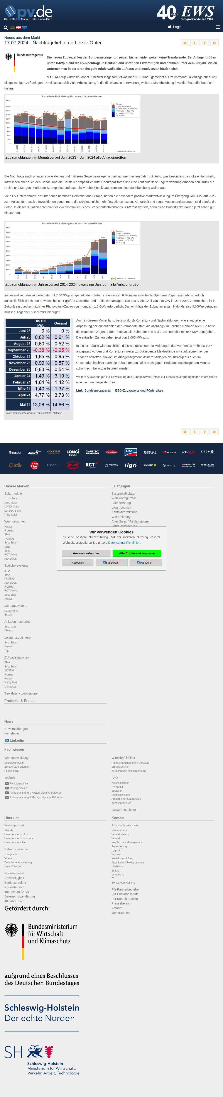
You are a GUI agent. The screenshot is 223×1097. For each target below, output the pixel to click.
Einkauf (116, 870)
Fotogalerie (10, 854)
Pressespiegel (14, 873)
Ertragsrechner (120, 766)
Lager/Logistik (121, 507)
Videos (8, 858)
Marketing (117, 866)
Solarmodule (13, 493)
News (9, 721)
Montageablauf (15, 788)
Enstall (8, 614)
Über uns (11, 818)
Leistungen (121, 486)
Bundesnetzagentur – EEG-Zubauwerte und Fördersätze (119, 390)
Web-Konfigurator (124, 498)
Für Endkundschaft (125, 894)
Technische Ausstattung (18, 862)
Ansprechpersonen (125, 825)
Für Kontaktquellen (125, 899)
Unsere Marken (16, 486)
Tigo (6, 650)
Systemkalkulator (123, 493)
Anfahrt (117, 908)
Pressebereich (14, 887)
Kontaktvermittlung (124, 512)
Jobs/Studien (121, 913)
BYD (7, 570)
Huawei (8, 526)
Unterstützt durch (14, 866)
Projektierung (119, 846)
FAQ (115, 777)
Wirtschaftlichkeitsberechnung (129, 770)
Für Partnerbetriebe (125, 889)
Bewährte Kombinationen (21, 693)
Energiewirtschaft (14, 762)
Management (119, 830)
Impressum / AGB (16, 892)
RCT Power (11, 554)
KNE (7, 546)
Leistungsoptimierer (18, 637)
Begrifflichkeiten (121, 794)
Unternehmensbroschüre (18, 838)
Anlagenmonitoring (17, 621)
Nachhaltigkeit (14, 878)
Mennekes (10, 686)
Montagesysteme (16, 605)
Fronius (8, 530)
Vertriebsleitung (121, 834)
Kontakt (118, 818)
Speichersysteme (16, 565)
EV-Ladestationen (16, 657)
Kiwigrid (9, 630)
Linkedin (14, 740)
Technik (9, 777)
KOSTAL (9, 538)
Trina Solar (10, 514)
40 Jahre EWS (14, 901)
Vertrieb (116, 838)
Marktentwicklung (16, 758)
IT (113, 878)
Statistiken (112, 562)
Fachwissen (14, 749)
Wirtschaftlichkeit (123, 758)
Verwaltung (118, 874)
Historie (8, 830)
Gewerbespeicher (124, 810)
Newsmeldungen (16, 729)
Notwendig (78, 562)
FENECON (10, 558)
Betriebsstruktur (15, 882)
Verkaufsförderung (124, 526)
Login (177, 27)
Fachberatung (121, 503)
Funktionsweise (16, 783)
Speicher (117, 790)
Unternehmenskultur (16, 834)
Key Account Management (127, 842)
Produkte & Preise (19, 701)
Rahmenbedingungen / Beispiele (130, 762)
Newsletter (11, 733)
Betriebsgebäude (16, 849)
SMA (7, 534)
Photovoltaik (11, 770)
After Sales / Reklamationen (131, 521)
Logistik (116, 850)
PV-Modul (117, 786)
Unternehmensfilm (14, 842)
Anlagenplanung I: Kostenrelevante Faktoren (33, 792)
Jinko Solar (10, 502)
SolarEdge (10, 542)
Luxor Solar (11, 498)
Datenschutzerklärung (19, 896)
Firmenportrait (14, 825)
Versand (116, 854)
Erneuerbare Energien (17, 766)
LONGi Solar (11, 506)
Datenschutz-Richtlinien (124, 542)
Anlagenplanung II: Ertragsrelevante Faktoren (33, 797)
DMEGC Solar (12, 510)
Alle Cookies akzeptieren (137, 553)
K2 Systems (11, 610)
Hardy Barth (11, 682)
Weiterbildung (121, 517)
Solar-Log (10, 626)
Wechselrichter (14, 521)
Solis (7, 550)
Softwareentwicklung (123, 882)
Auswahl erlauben (86, 553)
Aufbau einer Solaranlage (126, 798)
